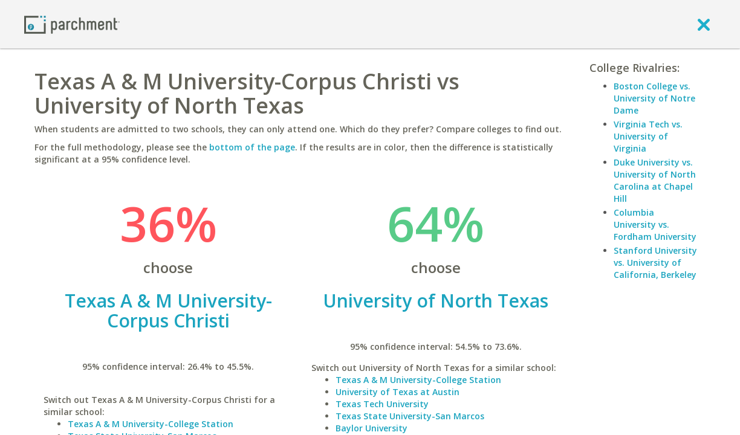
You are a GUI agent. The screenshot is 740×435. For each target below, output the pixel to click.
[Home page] (72, 24)
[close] (704, 24)
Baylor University (371, 428)
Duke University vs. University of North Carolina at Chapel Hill (655, 180)
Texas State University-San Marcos (410, 416)
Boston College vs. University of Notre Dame (654, 98)
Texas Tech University (382, 404)
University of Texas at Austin (397, 392)
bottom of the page (252, 147)
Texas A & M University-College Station (150, 424)
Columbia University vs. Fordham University (655, 224)
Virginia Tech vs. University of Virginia (648, 136)
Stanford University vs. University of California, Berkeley (655, 262)
